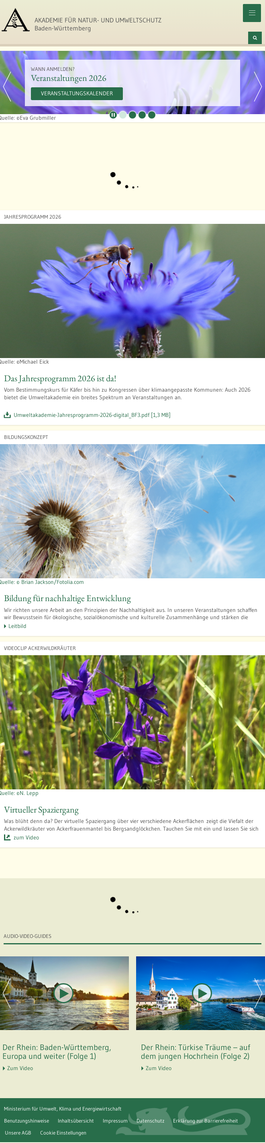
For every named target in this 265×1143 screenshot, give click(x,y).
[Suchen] (255, 38)
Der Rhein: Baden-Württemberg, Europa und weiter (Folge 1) (56, 1051)
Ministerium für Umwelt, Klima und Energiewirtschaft (63, 1108)
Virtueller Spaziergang (41, 809)
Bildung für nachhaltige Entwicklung (67, 598)
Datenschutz (150, 1120)
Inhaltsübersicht (76, 1120)
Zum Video (20, 1068)
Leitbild (17, 626)
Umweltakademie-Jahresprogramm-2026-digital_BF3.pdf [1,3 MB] (92, 415)
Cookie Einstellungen (63, 1132)
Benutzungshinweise (26, 1120)
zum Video (26, 837)
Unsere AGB (18, 1132)
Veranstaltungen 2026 (68, 78)
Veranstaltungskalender (77, 93)
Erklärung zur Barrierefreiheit (205, 1120)
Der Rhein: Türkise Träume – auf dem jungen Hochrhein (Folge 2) (195, 1051)
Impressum (115, 1120)
